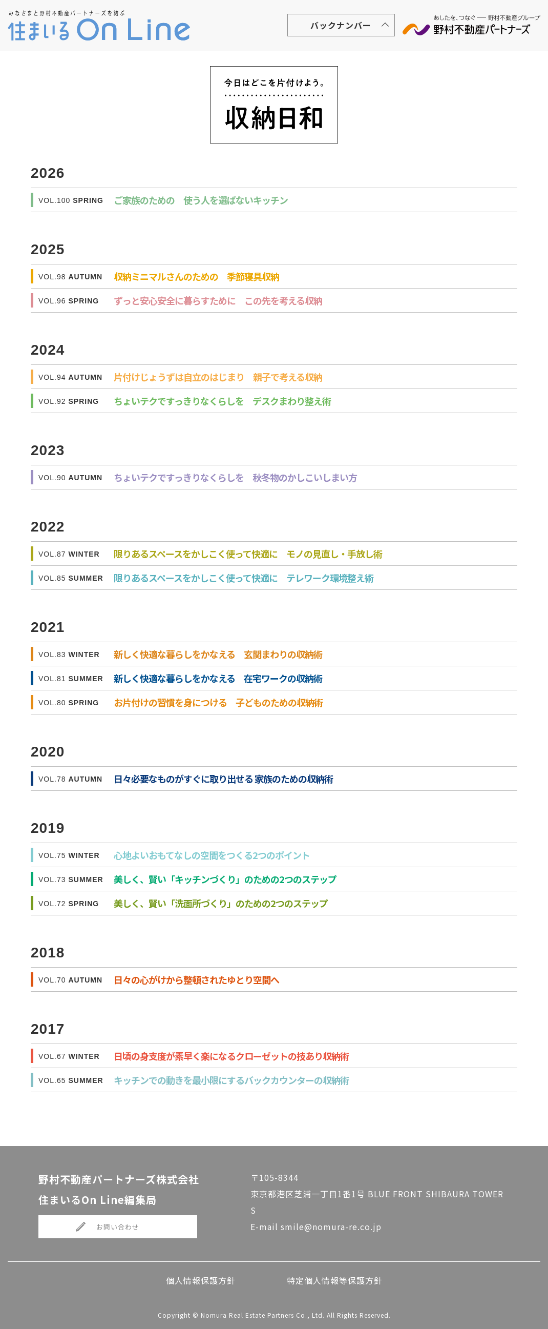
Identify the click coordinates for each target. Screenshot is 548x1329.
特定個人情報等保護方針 (335, 1280)
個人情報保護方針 (201, 1280)
